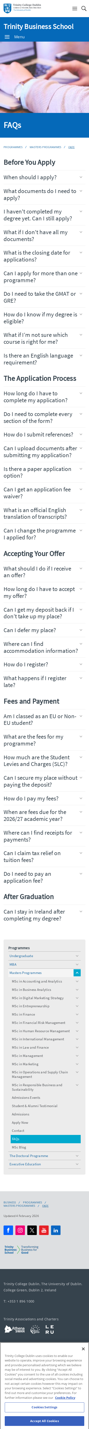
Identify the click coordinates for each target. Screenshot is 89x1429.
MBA (12, 964)
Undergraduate (21, 956)
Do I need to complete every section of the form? (43, 417)
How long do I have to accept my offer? (43, 592)
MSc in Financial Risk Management (39, 1022)
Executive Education (25, 1164)
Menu (15, 36)
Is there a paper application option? (43, 472)
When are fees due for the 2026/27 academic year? (43, 815)
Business (10, 1202)
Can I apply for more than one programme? (43, 276)
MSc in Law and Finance (30, 1047)
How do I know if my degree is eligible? (43, 317)
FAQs (71, 147)
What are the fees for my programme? (43, 740)
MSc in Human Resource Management (41, 1031)
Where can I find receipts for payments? (43, 836)
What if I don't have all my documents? (43, 235)
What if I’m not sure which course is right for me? (43, 338)
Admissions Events (26, 1097)
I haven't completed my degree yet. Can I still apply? (43, 215)
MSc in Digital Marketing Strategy (38, 998)
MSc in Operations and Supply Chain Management (40, 1074)
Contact (18, 1130)
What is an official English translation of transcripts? (43, 513)
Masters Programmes (45, 147)
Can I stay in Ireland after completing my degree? (43, 915)
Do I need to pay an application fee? (43, 877)
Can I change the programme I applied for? (43, 534)
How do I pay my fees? (43, 798)
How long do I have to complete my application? (43, 396)
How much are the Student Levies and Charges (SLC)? (43, 760)
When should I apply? (43, 177)
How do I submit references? (43, 434)
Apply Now (20, 1122)
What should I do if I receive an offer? (43, 572)
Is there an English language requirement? (43, 359)
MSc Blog (19, 1147)
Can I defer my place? (43, 630)
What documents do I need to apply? (43, 194)
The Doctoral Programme (28, 1155)
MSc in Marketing (25, 1064)
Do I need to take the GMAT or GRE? (43, 297)
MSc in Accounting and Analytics (37, 981)
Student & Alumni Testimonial (34, 1106)
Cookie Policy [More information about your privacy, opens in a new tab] (65, 1404)
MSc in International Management (38, 1039)
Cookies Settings (44, 1413)
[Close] (83, 1355)
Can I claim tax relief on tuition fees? (43, 856)
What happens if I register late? (43, 681)
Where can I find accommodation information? (43, 647)
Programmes (13, 147)
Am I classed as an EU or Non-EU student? (43, 719)
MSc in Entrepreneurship (30, 1006)
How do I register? (43, 664)
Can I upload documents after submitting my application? (43, 451)
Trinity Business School (39, 26)
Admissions (20, 1114)
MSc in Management (27, 1055)
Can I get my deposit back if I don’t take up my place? (43, 613)
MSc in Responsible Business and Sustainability (37, 1087)
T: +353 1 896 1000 (19, 1301)
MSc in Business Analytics (31, 989)
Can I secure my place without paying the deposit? (43, 781)
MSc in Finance (23, 1014)
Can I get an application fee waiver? (43, 492)
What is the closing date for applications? (43, 256)
